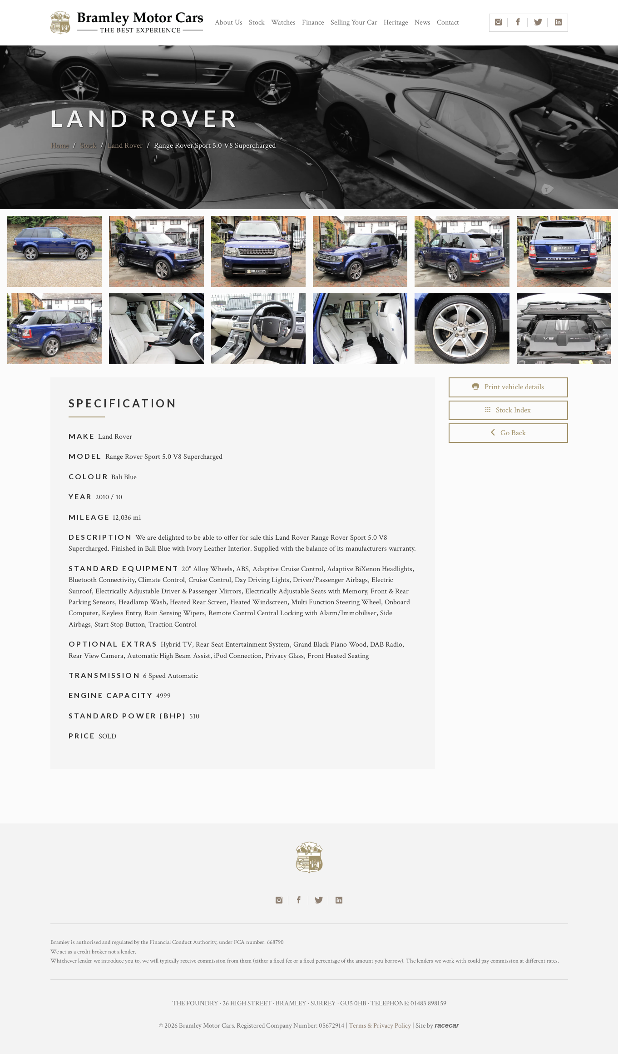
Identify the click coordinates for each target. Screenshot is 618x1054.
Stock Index (508, 410)
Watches (283, 22)
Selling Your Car (354, 22)
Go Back (508, 433)
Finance (313, 22)
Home (59, 146)
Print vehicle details (508, 387)
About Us (228, 22)
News (422, 22)
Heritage (396, 22)
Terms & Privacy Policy (380, 1025)
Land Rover (125, 146)
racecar (447, 1025)
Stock (257, 22)
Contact (448, 22)
